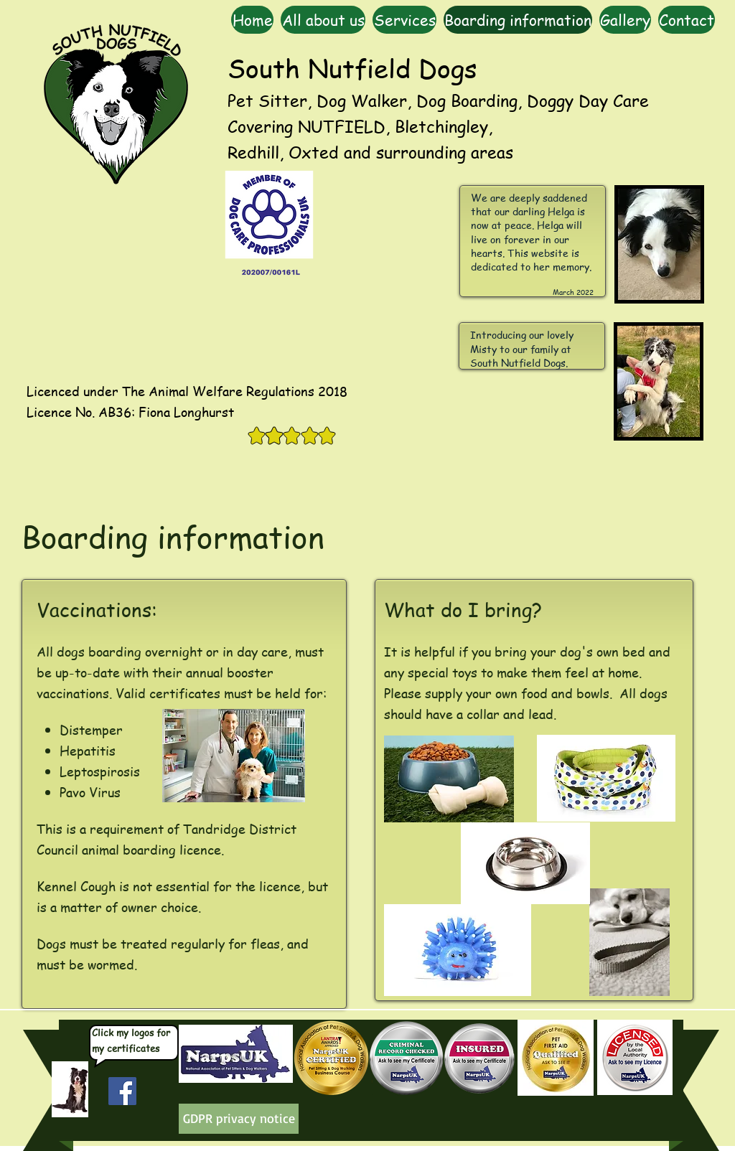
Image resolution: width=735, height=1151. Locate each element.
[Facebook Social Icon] (122, 1091)
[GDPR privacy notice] (239, 1119)
